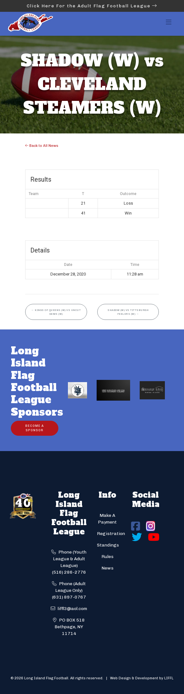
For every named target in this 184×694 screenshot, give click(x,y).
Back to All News (41, 145)
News (107, 568)
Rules (107, 556)
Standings (108, 545)
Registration (111, 533)
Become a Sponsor (34, 428)
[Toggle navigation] (169, 24)
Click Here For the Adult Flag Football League (92, 6)
